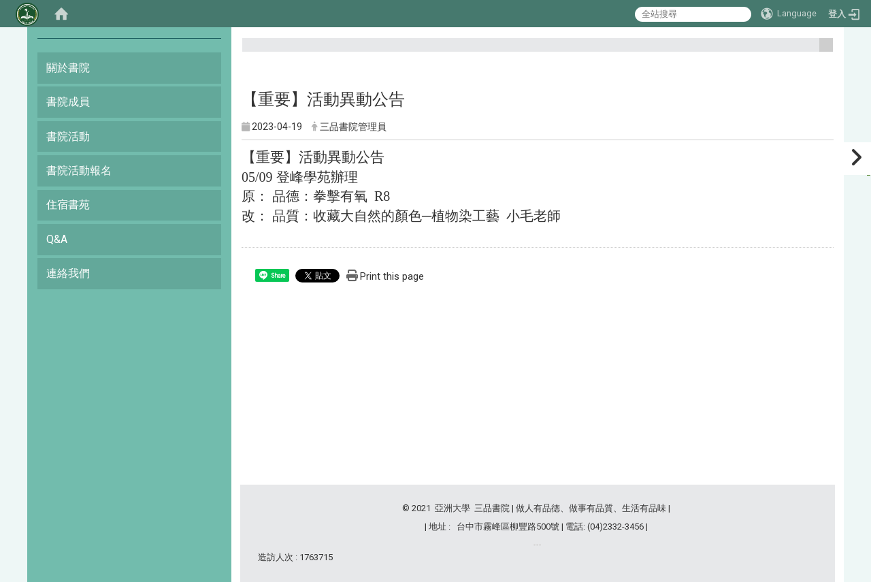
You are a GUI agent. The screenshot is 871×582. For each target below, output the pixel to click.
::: (821, 51)
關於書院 (68, 67)
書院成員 (68, 101)
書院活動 (68, 136)
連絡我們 (68, 273)
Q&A (56, 239)
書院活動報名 (79, 170)
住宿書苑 (68, 204)
